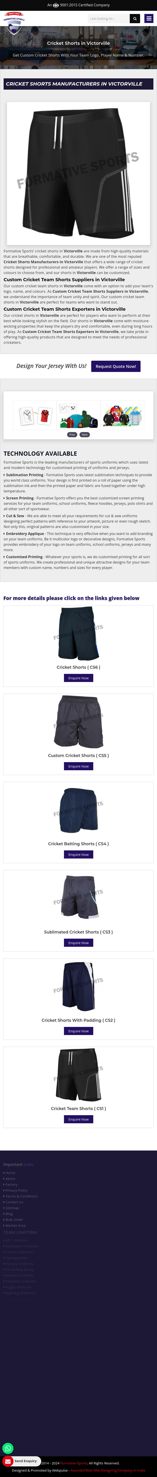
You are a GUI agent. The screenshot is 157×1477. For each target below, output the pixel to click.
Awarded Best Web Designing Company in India (108, 1470)
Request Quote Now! (116, 366)
